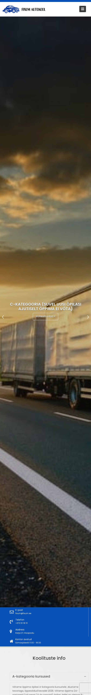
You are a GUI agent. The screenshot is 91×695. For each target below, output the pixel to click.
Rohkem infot (45, 316)
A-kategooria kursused (33, 678)
